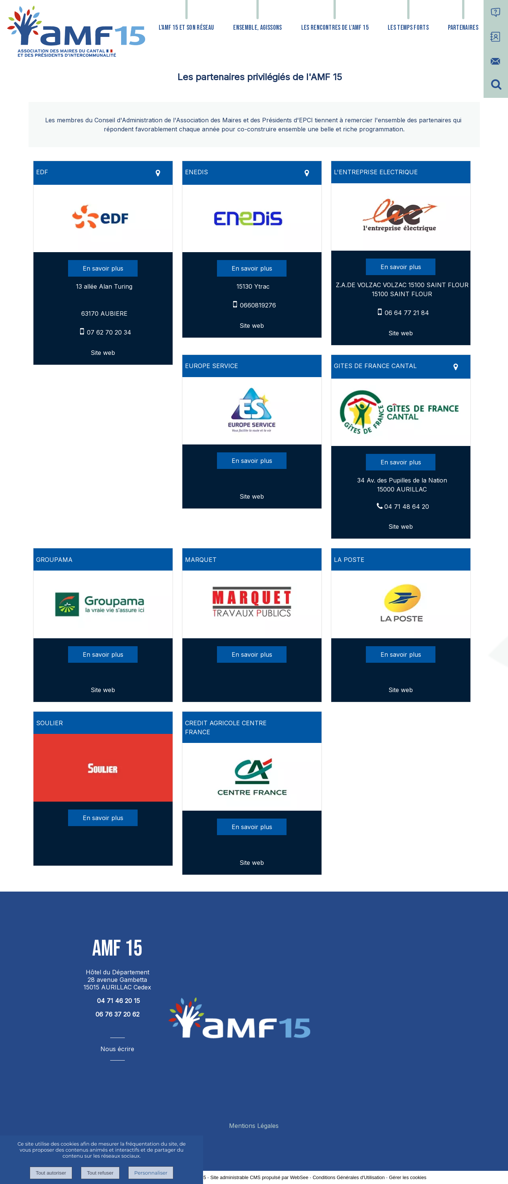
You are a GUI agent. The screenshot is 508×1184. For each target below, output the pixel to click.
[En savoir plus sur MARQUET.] (252, 654)
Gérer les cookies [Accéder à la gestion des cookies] (407, 1177)
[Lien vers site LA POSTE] (400, 636)
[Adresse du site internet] (103, 353)
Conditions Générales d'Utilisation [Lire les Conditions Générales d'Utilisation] (348, 1177)
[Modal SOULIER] (103, 799)
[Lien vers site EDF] (103, 250)
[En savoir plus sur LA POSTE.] (400, 654)
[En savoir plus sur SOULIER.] (103, 818)
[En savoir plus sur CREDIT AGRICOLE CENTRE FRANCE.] (252, 827)
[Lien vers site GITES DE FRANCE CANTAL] (400, 443)
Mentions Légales (254, 1125)
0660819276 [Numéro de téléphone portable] (258, 305)
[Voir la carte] (158, 173)
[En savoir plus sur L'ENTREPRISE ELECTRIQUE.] (400, 267)
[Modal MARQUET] (251, 636)
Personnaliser (150, 1173)
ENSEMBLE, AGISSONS (257, 28)
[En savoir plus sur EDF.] (103, 268)
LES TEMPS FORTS (408, 28)
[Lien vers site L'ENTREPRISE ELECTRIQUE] (400, 248)
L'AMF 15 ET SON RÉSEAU (186, 28)
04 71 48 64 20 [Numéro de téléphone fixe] (406, 506)
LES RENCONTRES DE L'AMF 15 (334, 28)
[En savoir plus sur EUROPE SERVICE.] (252, 460)
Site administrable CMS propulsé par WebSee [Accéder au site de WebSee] (259, 1177)
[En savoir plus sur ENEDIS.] (252, 268)
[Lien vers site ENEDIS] (251, 250)
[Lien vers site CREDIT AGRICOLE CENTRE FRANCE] (251, 808)
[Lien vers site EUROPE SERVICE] (251, 442)
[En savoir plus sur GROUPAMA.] (103, 654)
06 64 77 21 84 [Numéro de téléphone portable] (407, 313)
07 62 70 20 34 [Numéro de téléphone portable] (109, 332)
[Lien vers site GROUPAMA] (103, 636)
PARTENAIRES (463, 28)
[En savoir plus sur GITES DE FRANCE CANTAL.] (400, 462)
